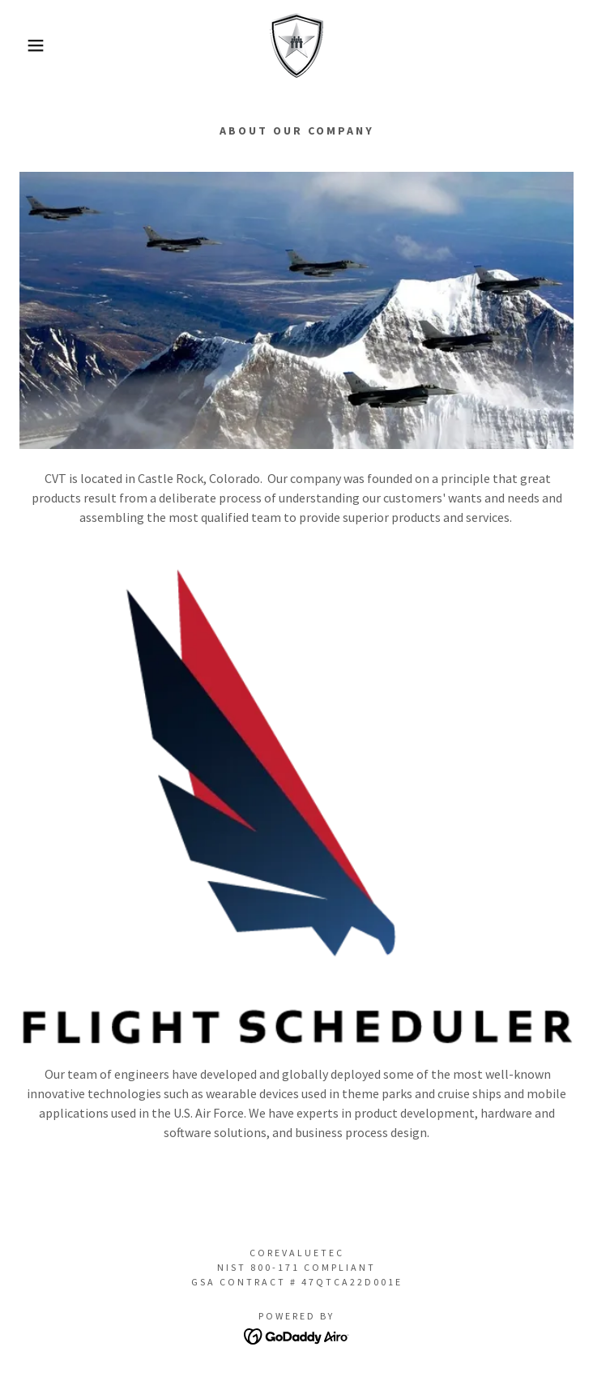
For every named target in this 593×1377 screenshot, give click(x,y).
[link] (296, 45)
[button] (38, 45)
